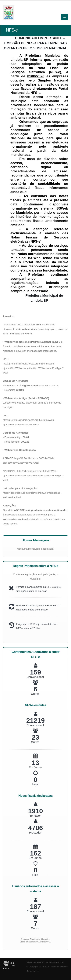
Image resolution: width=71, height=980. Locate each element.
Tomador (35, 815)
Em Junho (35, 767)
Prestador (35, 832)
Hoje (35, 784)
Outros (35, 693)
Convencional (35, 676)
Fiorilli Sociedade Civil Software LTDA (45, 962)
